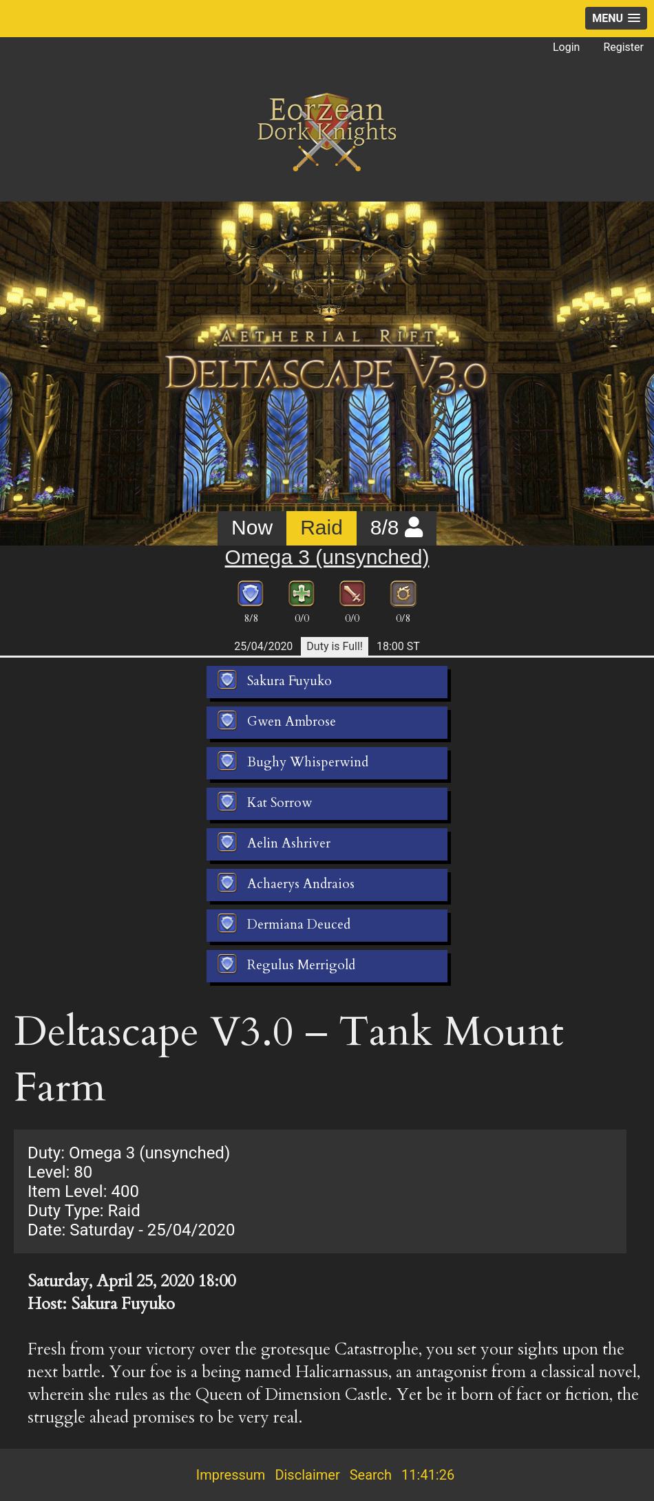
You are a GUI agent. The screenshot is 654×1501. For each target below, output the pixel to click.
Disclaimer (307, 1475)
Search (371, 1475)
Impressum (231, 1475)
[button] (616, 18)
